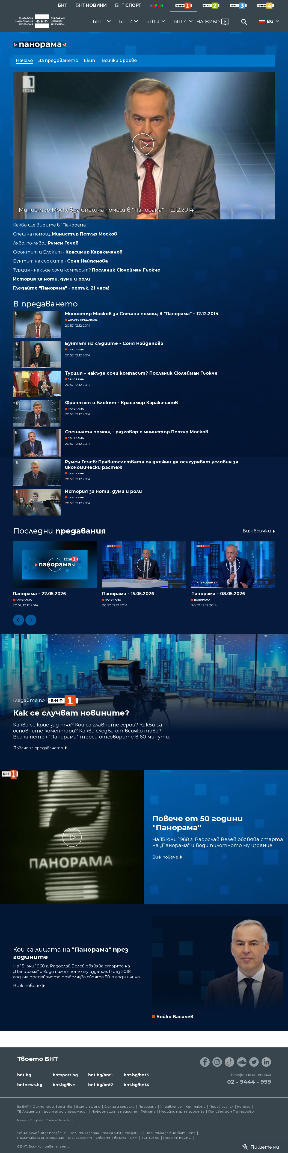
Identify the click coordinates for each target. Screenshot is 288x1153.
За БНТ (23, 1106)
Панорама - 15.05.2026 (128, 593)
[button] (18, 620)
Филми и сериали (119, 1106)
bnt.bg (24, 1074)
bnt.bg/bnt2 (100, 1084)
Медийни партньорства (181, 1111)
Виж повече (165, 857)
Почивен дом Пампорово (231, 1111)
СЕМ (134, 1138)
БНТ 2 (125, 21)
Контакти (196, 1106)
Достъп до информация (66, 1111)
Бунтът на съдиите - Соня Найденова (114, 343)
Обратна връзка (111, 1138)
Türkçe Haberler (58, 1120)
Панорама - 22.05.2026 (39, 593)
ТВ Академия (28, 1111)
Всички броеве (120, 60)
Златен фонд (88, 1106)
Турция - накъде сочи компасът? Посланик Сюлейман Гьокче (141, 373)
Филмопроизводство (52, 1106)
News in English (29, 1120)
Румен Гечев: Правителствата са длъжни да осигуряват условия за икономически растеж (151, 464)
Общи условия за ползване (41, 1133)
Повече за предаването (38, 748)
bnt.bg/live (64, 1084)
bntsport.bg (65, 1074)
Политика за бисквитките (170, 1133)
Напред (244, 1106)
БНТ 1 (99, 21)
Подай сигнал (221, 1106)
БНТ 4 (180, 21)
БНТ (62, 5)
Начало (24, 60)
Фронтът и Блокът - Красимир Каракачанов (121, 402)
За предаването (58, 60)
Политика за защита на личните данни (106, 1133)
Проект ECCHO (177, 1138)
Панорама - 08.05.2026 (218, 593)
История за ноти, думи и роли (103, 491)
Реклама (148, 1111)
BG (270, 21)
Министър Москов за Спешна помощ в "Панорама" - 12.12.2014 (142, 313)
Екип (90, 60)
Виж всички (257, 531)
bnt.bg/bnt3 (136, 1074)
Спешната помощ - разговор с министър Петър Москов (136, 431)
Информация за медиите (114, 1111)
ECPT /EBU (150, 1138)
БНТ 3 (152, 21)
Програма (147, 1106)
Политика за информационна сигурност (54, 1138)
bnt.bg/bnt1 (100, 1074)
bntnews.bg (29, 1084)
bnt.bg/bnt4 (136, 1084)
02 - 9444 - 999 (249, 1081)
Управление (171, 1106)
